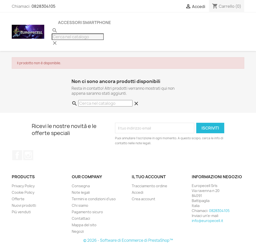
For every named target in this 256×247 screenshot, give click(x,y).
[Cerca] (78, 37)
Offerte (18, 198)
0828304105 (44, 6)
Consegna (81, 186)
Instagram (28, 155)
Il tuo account (149, 177)
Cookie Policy (23, 192)
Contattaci (81, 218)
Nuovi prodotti (24, 205)
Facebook (17, 155)
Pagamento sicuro (87, 212)
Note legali (81, 192)
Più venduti (21, 212)
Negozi (78, 231)
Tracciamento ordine (149, 186)
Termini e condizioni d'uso (94, 198)
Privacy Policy (23, 186)
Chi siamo (80, 205)
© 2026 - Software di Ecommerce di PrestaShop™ (128, 240)
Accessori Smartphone (84, 22)
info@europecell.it (207, 220)
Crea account (143, 198)
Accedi (137, 192)
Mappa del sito (84, 224)
